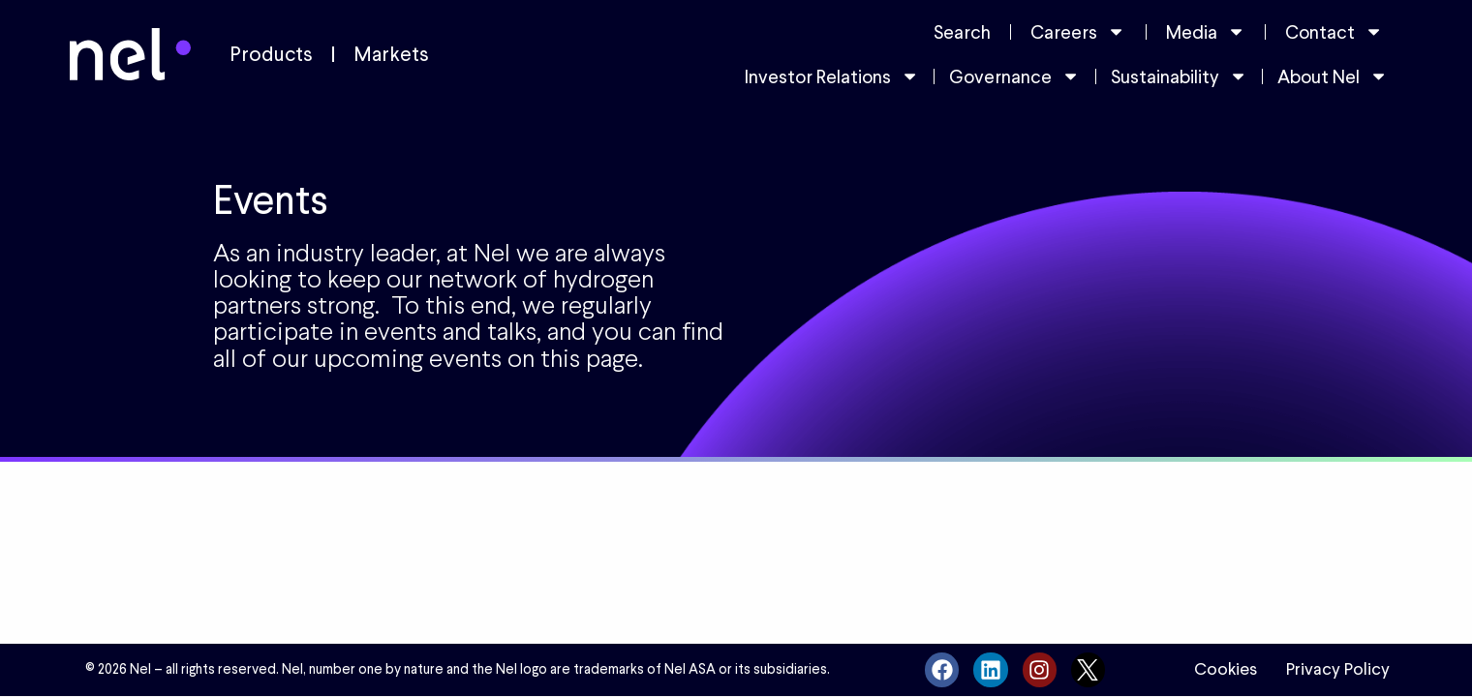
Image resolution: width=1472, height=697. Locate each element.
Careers (1077, 31)
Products (271, 54)
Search (962, 32)
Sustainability (1179, 76)
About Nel (1332, 76)
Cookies (1225, 669)
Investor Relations (832, 76)
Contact (1334, 31)
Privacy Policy (1338, 669)
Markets (391, 54)
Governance (1014, 76)
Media (1205, 31)
